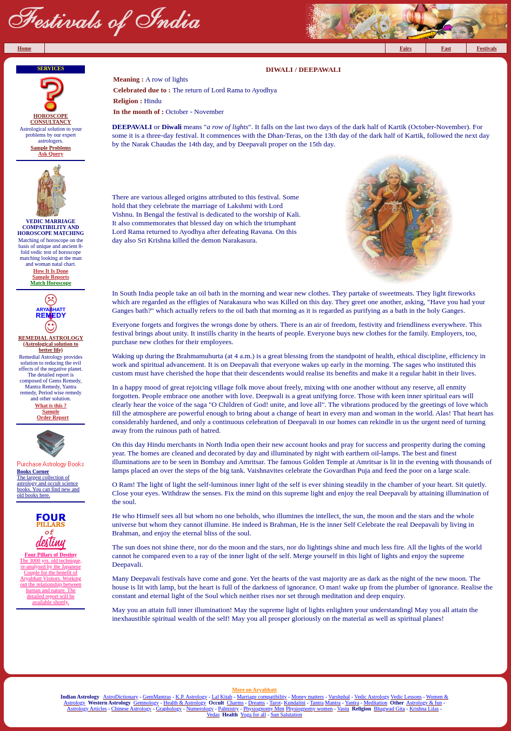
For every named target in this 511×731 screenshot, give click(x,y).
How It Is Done (50, 271)
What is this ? (51, 405)
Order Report (53, 417)
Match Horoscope (50, 283)
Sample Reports (50, 277)
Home (24, 48)
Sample (50, 411)
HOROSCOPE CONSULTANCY (50, 119)
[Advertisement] (303, 650)
